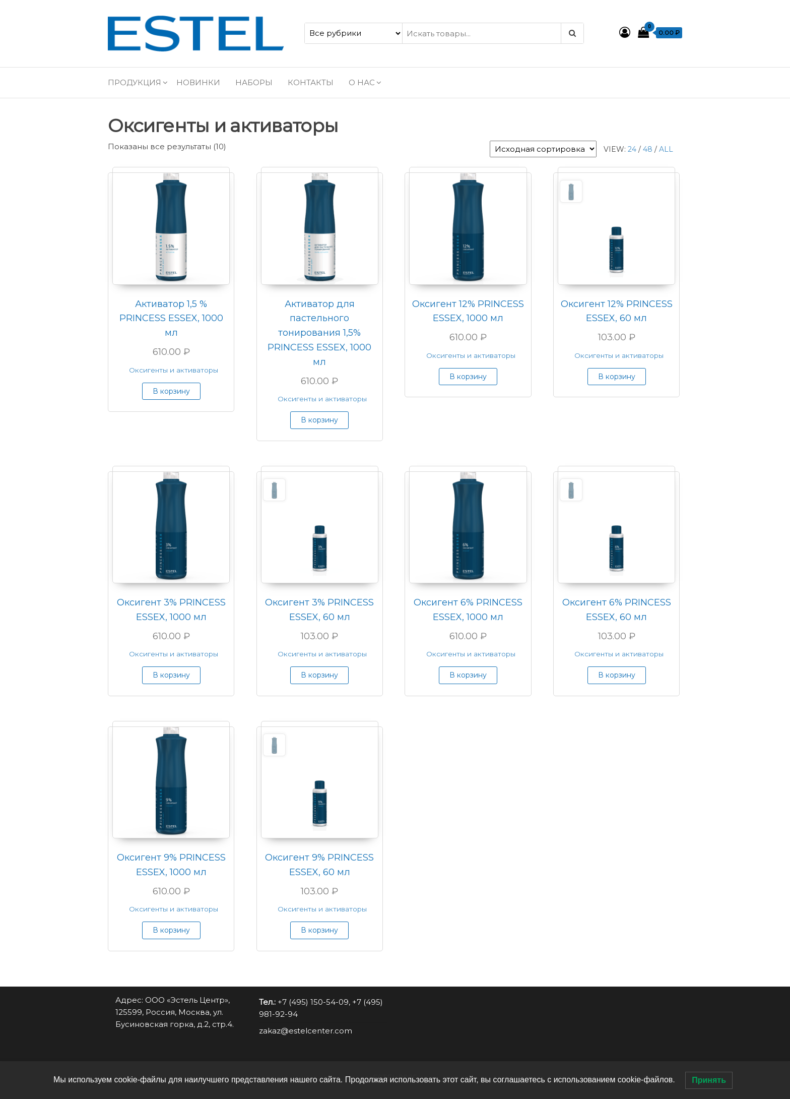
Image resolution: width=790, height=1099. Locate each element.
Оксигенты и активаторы (173, 370)
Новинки (198, 82)
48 (647, 149)
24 (632, 149)
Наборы (254, 82)
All (666, 149)
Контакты (311, 82)
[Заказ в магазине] (543, 149)
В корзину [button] (171, 391)
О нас (362, 82)
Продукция (134, 82)
